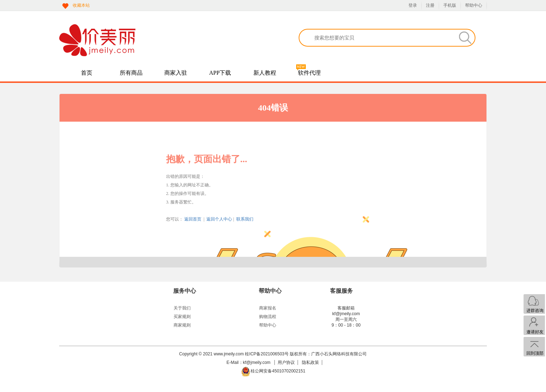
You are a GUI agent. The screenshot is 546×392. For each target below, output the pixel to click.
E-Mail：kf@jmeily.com (249, 362)
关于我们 (182, 308)
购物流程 (267, 316)
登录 (412, 5)
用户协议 (286, 362)
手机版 (449, 5)
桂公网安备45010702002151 (278, 371)
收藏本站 (81, 5)
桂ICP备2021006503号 (267, 353)
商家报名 (267, 308)
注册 (430, 5)
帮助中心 (473, 5)
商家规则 (182, 325)
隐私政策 (310, 362)
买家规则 (182, 316)
